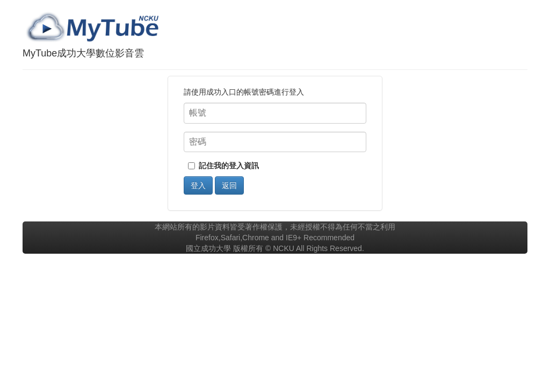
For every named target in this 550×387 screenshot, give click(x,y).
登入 (198, 185)
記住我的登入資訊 (229, 165)
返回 (229, 185)
